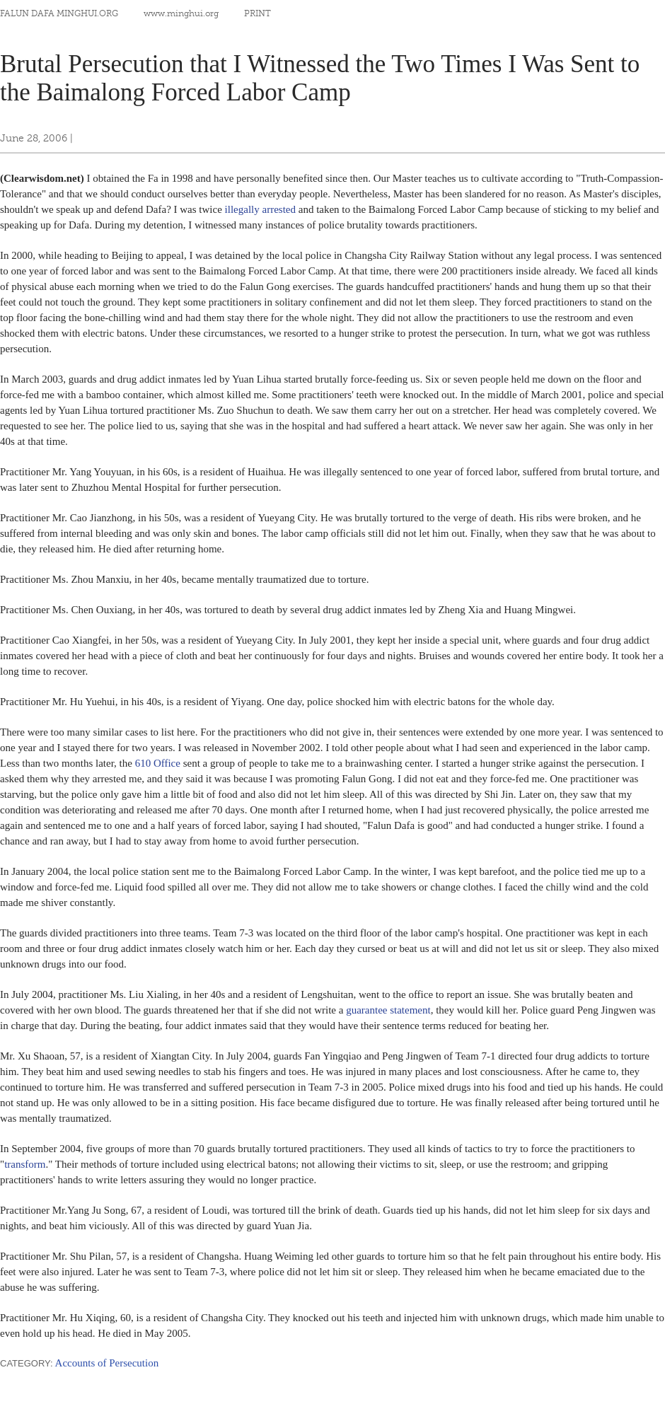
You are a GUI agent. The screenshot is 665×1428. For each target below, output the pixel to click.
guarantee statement (388, 1010)
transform (24, 1164)
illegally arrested (260, 209)
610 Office (157, 763)
